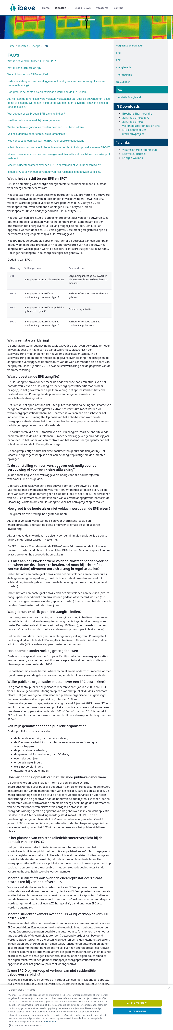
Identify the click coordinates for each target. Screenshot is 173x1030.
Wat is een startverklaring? (24, 68)
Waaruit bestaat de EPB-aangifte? (27, 74)
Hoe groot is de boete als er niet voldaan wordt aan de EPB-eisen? (47, 92)
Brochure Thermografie (137, 113)
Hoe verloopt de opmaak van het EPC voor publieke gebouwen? (45, 140)
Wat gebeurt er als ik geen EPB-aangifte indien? (36, 113)
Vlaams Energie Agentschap (140, 150)
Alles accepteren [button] (137, 1003)
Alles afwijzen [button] (137, 1011)
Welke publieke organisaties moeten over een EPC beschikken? (45, 127)
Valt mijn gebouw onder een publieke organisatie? (37, 133)
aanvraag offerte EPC (135, 117)
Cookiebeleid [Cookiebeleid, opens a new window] (49, 1021)
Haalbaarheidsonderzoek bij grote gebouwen (34, 120)
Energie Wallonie (133, 158)
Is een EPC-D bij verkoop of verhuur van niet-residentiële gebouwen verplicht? (54, 171)
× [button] (169, 988)
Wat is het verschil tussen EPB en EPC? (31, 61)
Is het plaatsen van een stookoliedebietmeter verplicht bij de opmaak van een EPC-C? (58, 147)
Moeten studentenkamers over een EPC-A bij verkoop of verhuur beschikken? (54, 165)
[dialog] (86, 1007)
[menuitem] (46, 7)
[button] (58, 1025)
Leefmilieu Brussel (134, 154)
